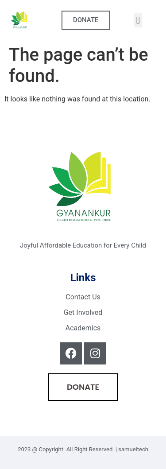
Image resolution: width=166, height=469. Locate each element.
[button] (138, 20)
